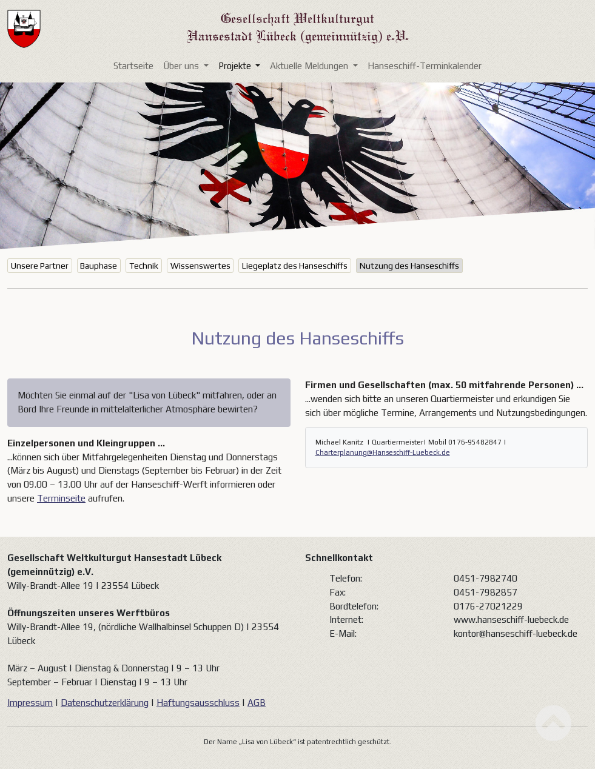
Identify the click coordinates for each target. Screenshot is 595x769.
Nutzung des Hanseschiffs (409, 265)
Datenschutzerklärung (105, 702)
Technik (143, 265)
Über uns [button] (182, 66)
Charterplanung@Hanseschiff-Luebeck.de (382, 452)
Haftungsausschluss (198, 702)
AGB (256, 702)
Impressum (30, 702)
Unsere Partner (40, 265)
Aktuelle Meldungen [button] (310, 66)
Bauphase (98, 265)
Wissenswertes (200, 265)
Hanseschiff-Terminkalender (425, 66)
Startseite (133, 66)
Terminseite (61, 498)
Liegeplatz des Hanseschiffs (295, 265)
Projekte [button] (236, 66)
